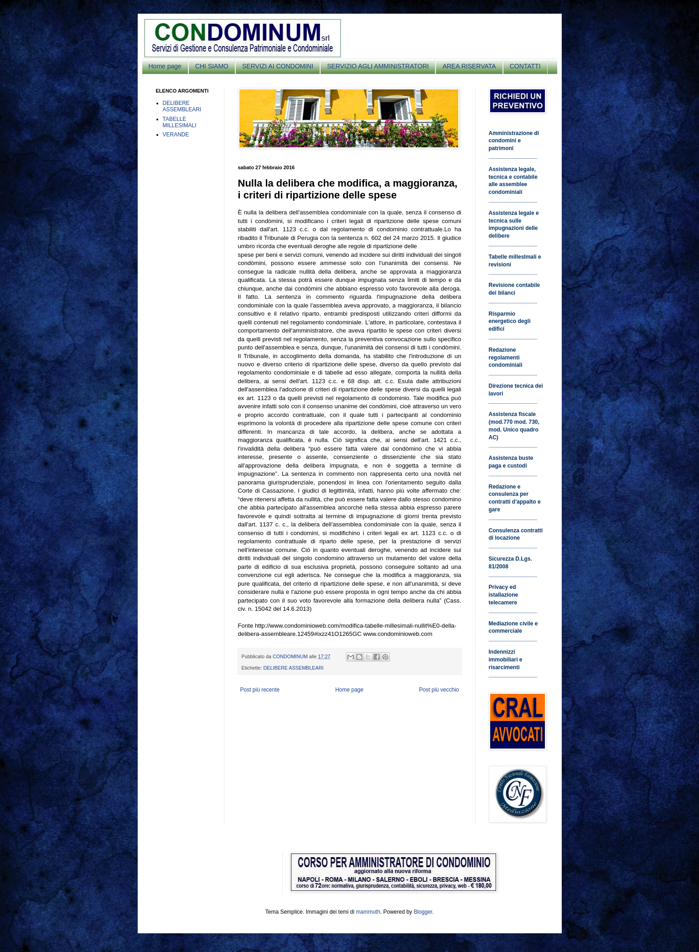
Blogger (423, 912)
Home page (165, 66)
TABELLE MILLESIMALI (180, 122)
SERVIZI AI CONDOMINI (277, 66)
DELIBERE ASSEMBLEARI (294, 668)
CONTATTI (525, 66)
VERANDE (176, 134)
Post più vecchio (439, 690)
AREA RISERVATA (469, 66)
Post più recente (260, 690)
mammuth (368, 912)
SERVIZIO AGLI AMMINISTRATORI (378, 66)
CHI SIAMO (211, 66)
